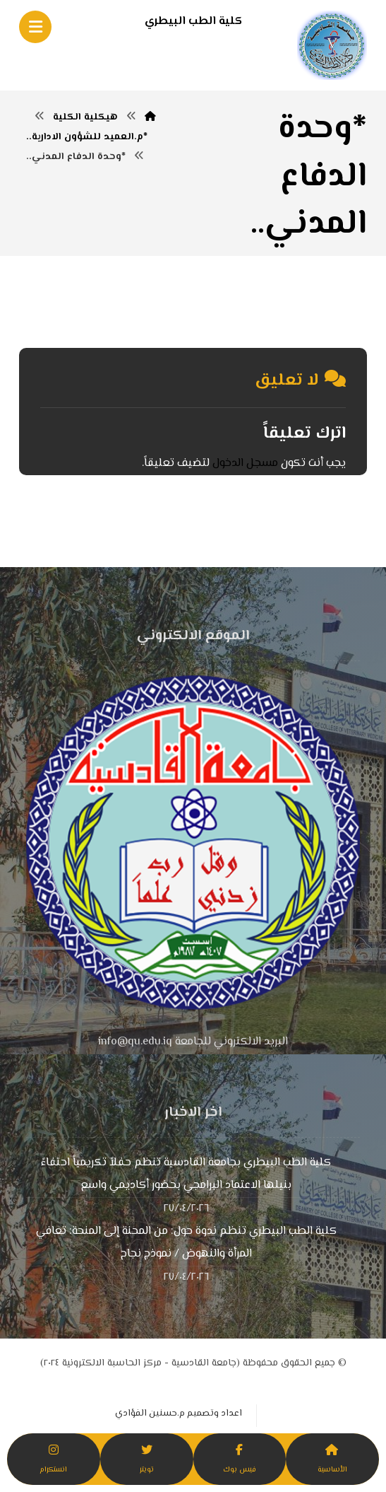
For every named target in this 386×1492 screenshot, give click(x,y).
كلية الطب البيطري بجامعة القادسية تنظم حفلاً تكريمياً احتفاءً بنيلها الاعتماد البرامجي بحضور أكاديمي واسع (186, 1174)
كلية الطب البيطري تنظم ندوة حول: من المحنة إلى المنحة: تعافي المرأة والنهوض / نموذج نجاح (186, 1243)
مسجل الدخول (245, 463)
